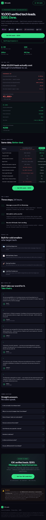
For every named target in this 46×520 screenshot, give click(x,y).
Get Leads (39, 3)
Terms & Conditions (5, 510)
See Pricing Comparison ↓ (10, 42)
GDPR (20, 510)
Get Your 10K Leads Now (23, 476)
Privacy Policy (14, 510)
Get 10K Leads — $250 (12, 36)
